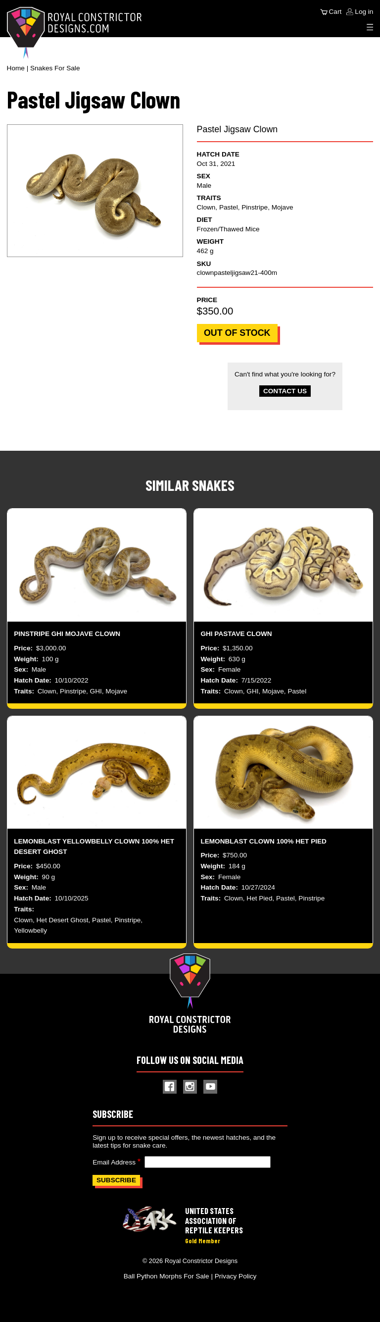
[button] (95, 190)
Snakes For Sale (55, 68)
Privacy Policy (236, 1276)
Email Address (114, 1162)
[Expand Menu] (370, 27)
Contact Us (285, 391)
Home (16, 68)
